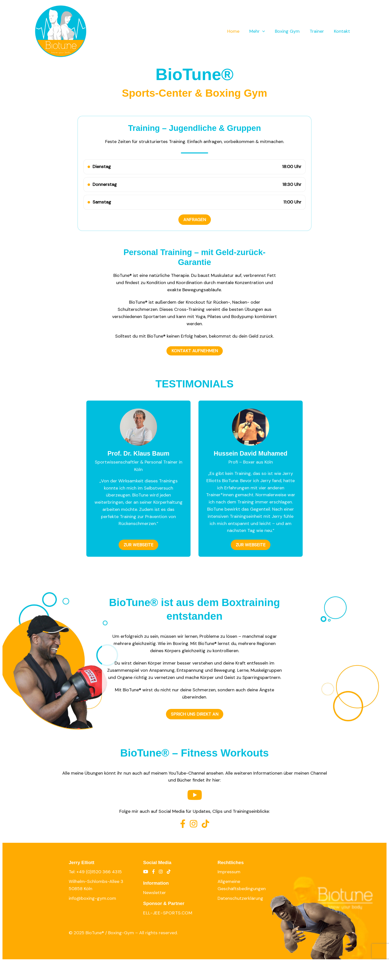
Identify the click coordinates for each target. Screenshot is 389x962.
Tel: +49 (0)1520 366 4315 (95, 872)
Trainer (318, 31)
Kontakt (342, 31)
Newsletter (154, 893)
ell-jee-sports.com (168, 913)
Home (238, 31)
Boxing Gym (289, 31)
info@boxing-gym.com (92, 898)
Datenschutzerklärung (240, 898)
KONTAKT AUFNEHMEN (194, 351)
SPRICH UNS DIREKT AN (195, 714)
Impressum (229, 872)
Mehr (260, 31)
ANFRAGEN (194, 220)
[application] (265, 31)
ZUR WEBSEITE (139, 545)
